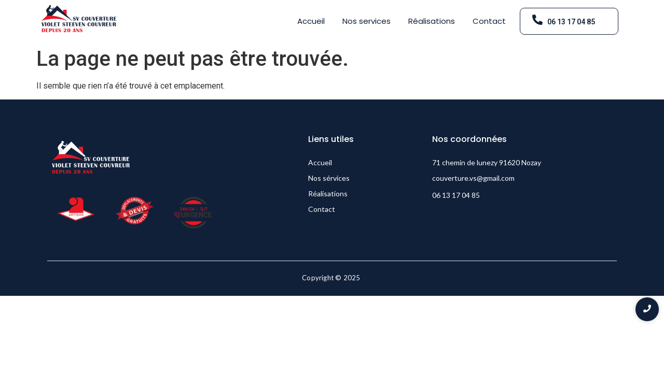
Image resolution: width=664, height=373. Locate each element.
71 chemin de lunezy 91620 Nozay (486, 162)
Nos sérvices (329, 178)
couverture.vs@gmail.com (473, 178)
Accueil (311, 21)
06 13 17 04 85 (571, 22)
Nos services (366, 21)
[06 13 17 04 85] (537, 20)
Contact (489, 21)
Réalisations (431, 21)
